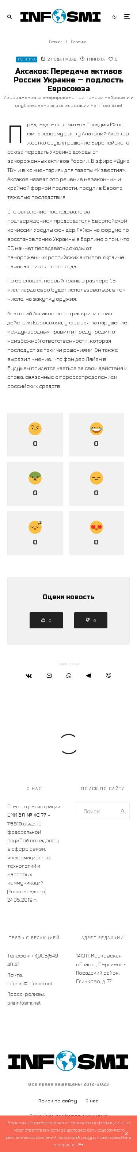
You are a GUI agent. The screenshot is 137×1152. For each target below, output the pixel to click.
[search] (122, 811)
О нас (92, 1100)
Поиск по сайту (57, 1100)
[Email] (49, 675)
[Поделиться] (29, 675)
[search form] (96, 811)
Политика (26, 59)
